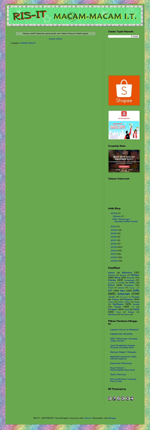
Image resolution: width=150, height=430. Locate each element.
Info (136, 290)
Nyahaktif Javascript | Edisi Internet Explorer (123, 357)
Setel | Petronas (118, 374)
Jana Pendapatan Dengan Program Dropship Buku (122, 346)
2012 (114, 250)
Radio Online (124, 302)
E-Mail (121, 283)
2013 (114, 247)
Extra (111, 285)
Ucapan (112, 309)
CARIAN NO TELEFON (121, 334)
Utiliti (136, 309)
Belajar (135, 275)
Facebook (128, 285)
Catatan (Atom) (27, 43)
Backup (123, 275)
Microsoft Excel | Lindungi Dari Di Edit (123, 380)
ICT (110, 290)
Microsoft (123, 297)
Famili (110, 288)
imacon (87, 418)
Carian (112, 280)
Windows (112, 314)
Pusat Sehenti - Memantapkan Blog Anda (122, 369)
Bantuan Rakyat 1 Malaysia (123, 352)
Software (118, 304)
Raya (137, 302)
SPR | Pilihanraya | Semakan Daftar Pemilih (125, 220)
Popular (128, 299)
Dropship (111, 283)
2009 (115, 261)
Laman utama (55, 39)
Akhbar (111, 273)
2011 (114, 254)
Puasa (110, 302)
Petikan (115, 299)
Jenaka (111, 297)
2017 (114, 240)
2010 (114, 257)
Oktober (117, 216)
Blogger (112, 418)
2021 (114, 226)
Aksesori (127, 272)
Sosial (136, 304)
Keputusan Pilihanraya (121, 363)
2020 (115, 230)
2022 (114, 213)
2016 (114, 244)
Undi (126, 309)
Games (121, 288)
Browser (131, 278)
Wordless (125, 314)
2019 (114, 233)
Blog (117, 277)
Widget (131, 312)
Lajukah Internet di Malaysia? (124, 329)
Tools (117, 306)
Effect (132, 283)
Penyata (135, 297)
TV (133, 307)
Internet (124, 293)
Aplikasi (111, 275)
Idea (122, 290)
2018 (114, 237)
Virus (118, 312)
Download (129, 280)
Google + (132, 288)
